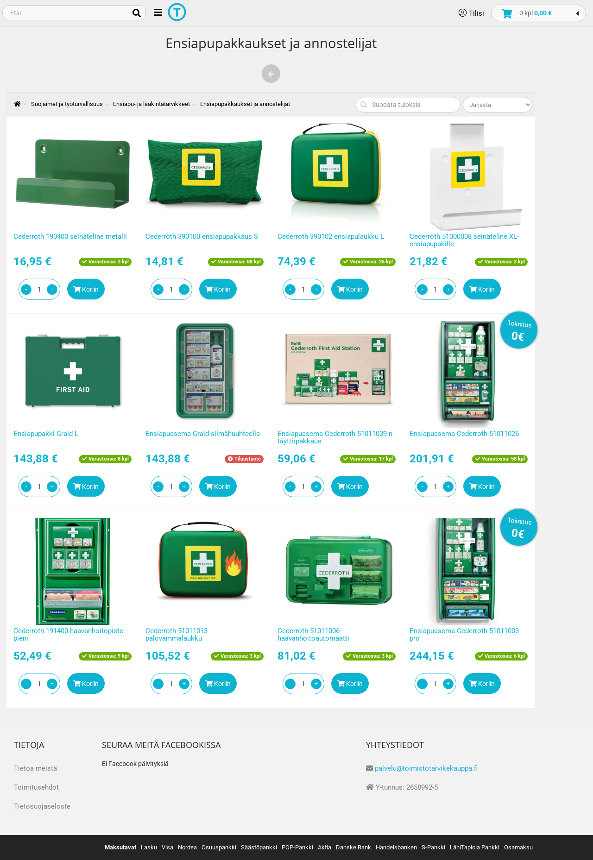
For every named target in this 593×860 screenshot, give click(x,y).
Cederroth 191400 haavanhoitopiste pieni (68, 635)
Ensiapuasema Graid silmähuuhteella (202, 434)
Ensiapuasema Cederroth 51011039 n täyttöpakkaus (335, 438)
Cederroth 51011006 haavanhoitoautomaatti (313, 635)
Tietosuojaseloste (42, 806)
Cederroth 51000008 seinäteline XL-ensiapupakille (464, 240)
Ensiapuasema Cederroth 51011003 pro (464, 635)
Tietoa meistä (35, 768)
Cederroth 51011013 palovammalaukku (176, 635)
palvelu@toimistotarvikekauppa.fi (426, 768)
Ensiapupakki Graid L (45, 434)
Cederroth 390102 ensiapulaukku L (331, 236)
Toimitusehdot (36, 787)
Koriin (86, 289)
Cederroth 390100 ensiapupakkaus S (201, 236)
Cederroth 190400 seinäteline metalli (70, 236)
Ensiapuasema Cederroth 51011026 (464, 434)
